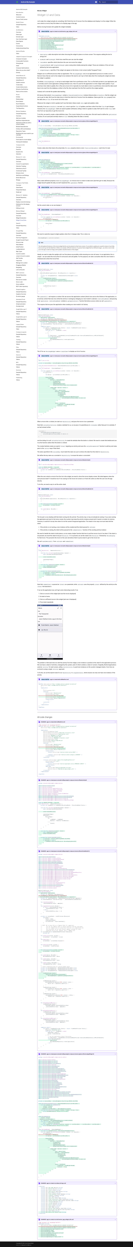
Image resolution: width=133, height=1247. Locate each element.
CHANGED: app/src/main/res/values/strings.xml (53, 1183)
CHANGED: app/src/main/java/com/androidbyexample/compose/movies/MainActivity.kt (64, 780)
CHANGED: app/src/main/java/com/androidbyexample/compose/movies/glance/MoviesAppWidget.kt (67, 1054)
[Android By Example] (17, 2)
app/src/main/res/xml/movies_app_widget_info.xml (59, 31)
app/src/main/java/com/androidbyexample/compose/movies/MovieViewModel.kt (67, 263)
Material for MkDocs (26, 1245)
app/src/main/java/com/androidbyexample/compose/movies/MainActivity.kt (65, 460)
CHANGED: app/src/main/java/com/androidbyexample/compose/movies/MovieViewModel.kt (65, 851)
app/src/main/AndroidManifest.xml (55, 679)
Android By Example (21, 9)
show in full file (45, 31)
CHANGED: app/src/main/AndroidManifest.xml (53, 722)
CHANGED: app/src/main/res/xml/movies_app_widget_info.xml (57, 1219)
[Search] (108, 2)
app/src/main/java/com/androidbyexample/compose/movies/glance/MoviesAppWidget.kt (69, 121)
